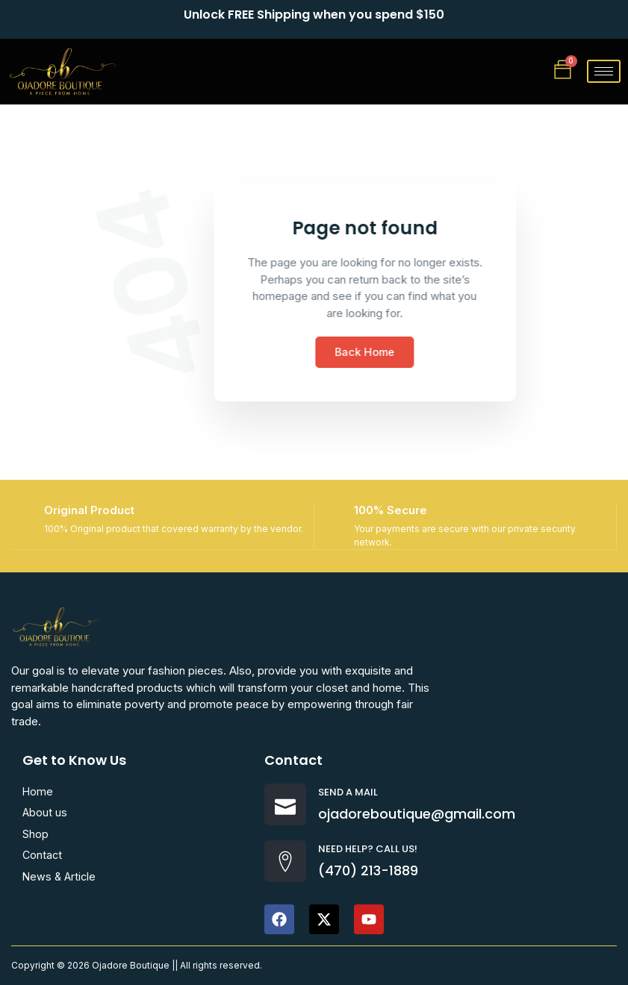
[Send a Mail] (285, 806)
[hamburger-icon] (604, 71)
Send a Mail (348, 794)
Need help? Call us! (367, 850)
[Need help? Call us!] (285, 863)
